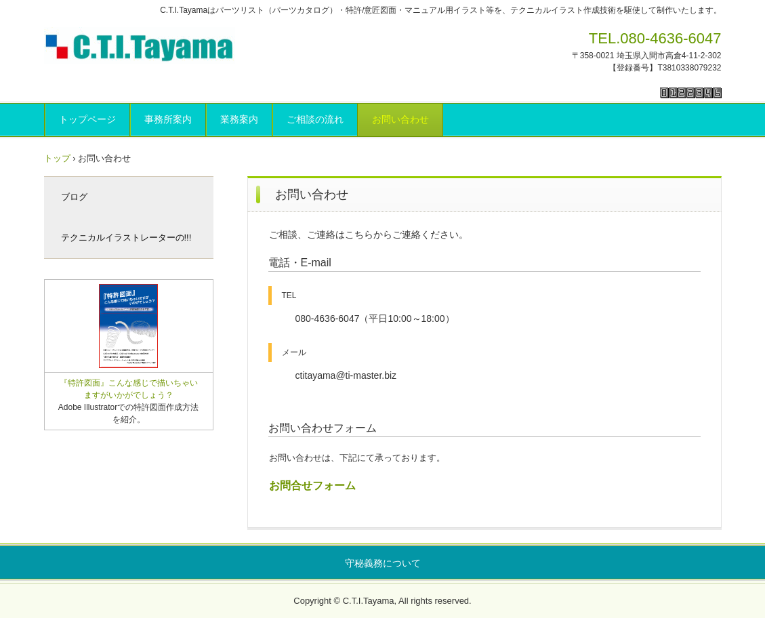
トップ (57, 158)
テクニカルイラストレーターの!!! (126, 237)
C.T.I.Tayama (142, 45)
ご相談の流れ (315, 120)
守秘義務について (383, 563)
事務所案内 (168, 120)
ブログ (74, 197)
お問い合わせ (400, 120)
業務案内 (239, 120)
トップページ (87, 120)
